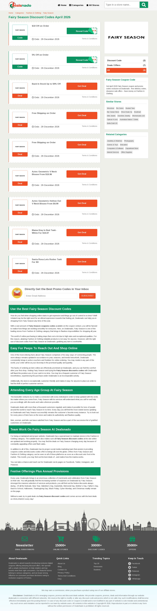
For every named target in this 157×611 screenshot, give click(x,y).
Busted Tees (130, 108)
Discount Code (126, 60)
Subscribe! (87, 296)
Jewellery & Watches (114, 141)
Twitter (132, 567)
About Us (61, 563)
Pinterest (133, 571)
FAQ (59, 579)
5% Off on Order (40, 55)
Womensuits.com (138, 116)
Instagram (134, 575)
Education (123, 145)
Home (62, 5)
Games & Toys (112, 145)
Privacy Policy (64, 573)
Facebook (134, 563)
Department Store (132, 148)
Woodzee (110, 108)
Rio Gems (120, 108)
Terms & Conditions (89, 39)
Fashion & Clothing (33, 13)
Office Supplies (126, 152)
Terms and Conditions (67, 576)
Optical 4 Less (112, 119)
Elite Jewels (111, 116)
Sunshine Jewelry (124, 116)
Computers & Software (115, 148)
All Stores (92, 5)
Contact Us (62, 570)
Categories (76, 5)
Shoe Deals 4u (126, 112)
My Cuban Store (113, 112)
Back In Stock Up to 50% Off (46, 84)
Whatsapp (134, 579)
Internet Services (113, 152)
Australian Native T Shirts (129, 119)
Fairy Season (48, 13)
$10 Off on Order (40, 26)
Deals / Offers (126, 65)
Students (97, 570)
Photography (129, 141)
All (126, 70)
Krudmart (137, 112)
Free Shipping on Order (44, 113)
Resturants (98, 566)
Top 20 (96, 563)
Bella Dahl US (112, 123)
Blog (59, 566)
